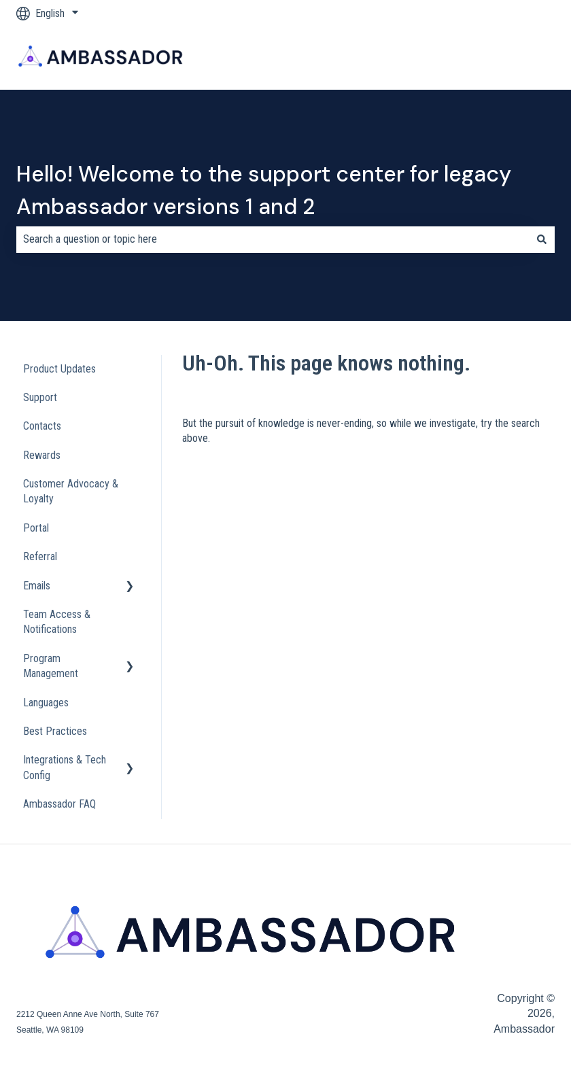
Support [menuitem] (40, 397)
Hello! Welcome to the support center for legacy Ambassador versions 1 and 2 (263, 190)
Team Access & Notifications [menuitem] (56, 622)
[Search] (542, 239)
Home (238, 58)
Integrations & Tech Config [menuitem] (64, 767)
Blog (394, 58)
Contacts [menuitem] (42, 425)
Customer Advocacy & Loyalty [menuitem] (70, 491)
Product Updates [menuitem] (59, 368)
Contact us (534, 58)
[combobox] (272, 239)
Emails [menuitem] (36, 585)
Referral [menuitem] (40, 556)
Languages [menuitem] (46, 702)
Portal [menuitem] (36, 527)
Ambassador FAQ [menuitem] (59, 803)
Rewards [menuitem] (41, 455)
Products (292, 58)
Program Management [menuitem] (50, 666)
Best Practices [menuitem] (55, 731)
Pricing (349, 58)
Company (446, 58)
